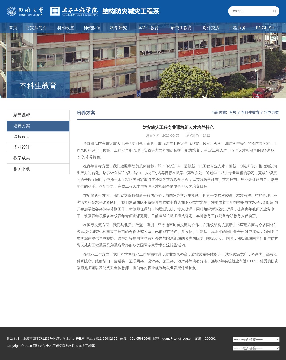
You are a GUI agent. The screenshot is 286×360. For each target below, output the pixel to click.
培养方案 (21, 126)
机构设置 (65, 27)
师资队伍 (92, 27)
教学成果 (21, 158)
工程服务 (237, 27)
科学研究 (118, 27)
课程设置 (21, 136)
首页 (13, 27)
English (265, 27)
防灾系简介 (36, 27)
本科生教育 (148, 27)
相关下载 (21, 168)
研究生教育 (181, 27)
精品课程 (21, 115)
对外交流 (211, 27)
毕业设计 (21, 147)
